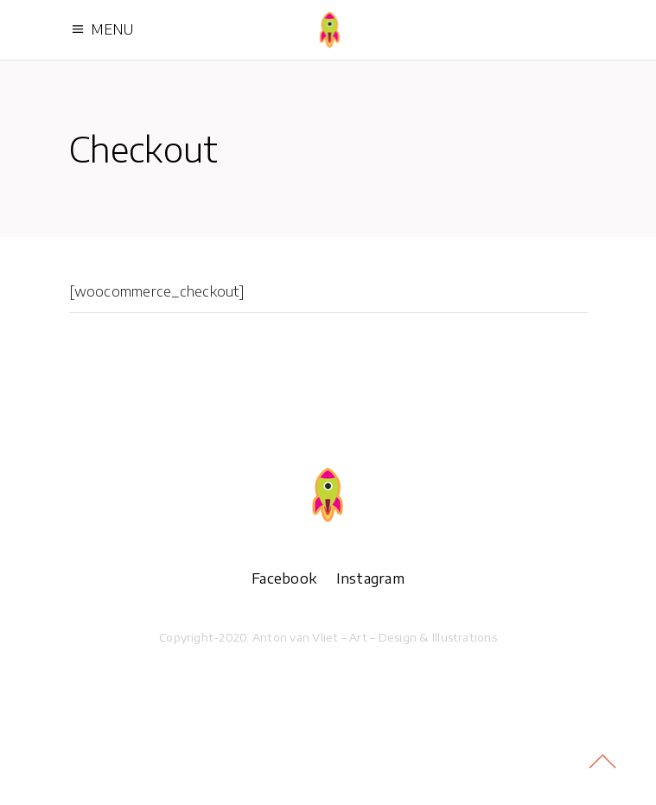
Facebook (284, 578)
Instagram (370, 578)
